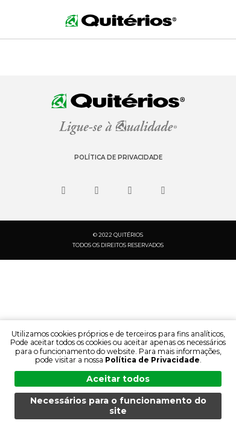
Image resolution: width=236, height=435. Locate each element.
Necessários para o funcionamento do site (118, 405)
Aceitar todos (118, 378)
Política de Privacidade (118, 157)
